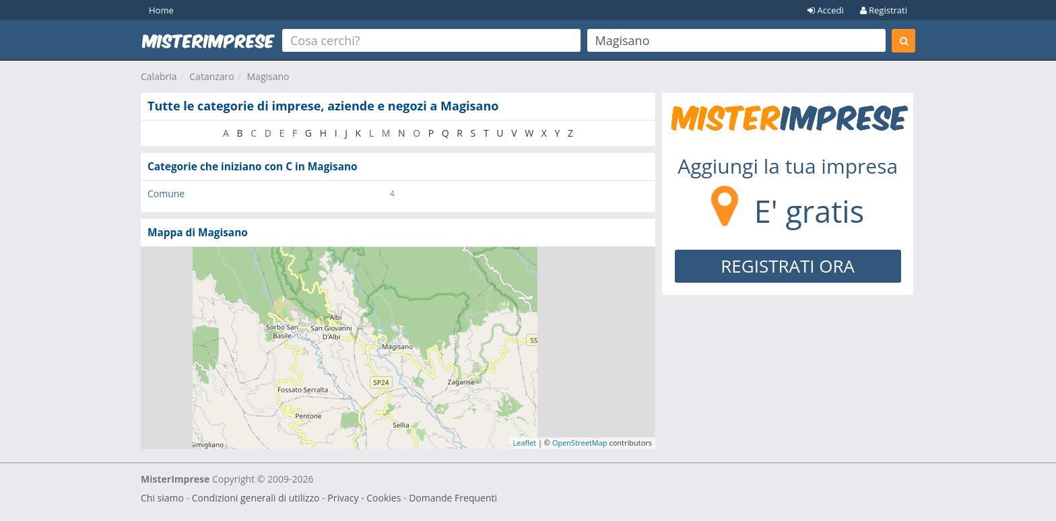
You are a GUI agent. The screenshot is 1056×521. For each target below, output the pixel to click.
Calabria (159, 76)
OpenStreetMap (579, 443)
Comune (166, 193)
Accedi (825, 10)
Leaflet (525, 443)
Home (161, 10)
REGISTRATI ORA (788, 266)
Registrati (883, 10)
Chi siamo (162, 497)
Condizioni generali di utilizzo (256, 497)
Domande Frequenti (453, 497)
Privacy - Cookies (364, 497)
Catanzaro (211, 76)
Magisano (268, 76)
